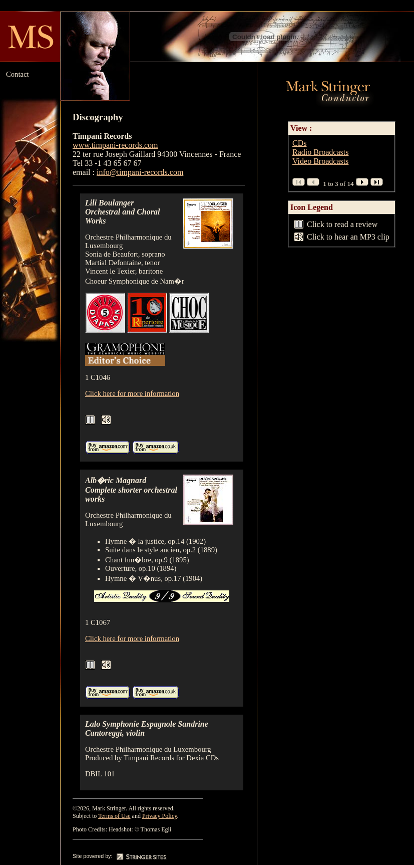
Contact (17, 74)
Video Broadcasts (320, 161)
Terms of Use (114, 815)
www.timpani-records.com (115, 145)
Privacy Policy (159, 815)
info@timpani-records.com (140, 172)
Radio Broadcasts (320, 152)
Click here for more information (132, 393)
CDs (299, 143)
